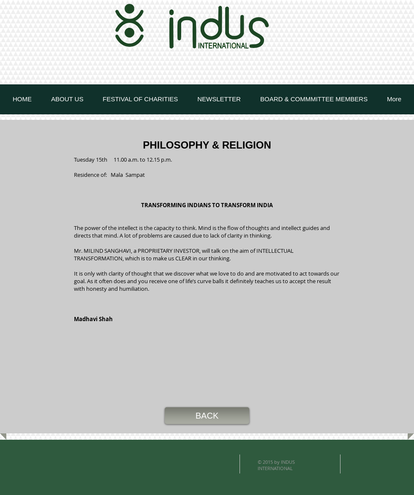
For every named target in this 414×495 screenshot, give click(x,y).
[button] (207, 415)
